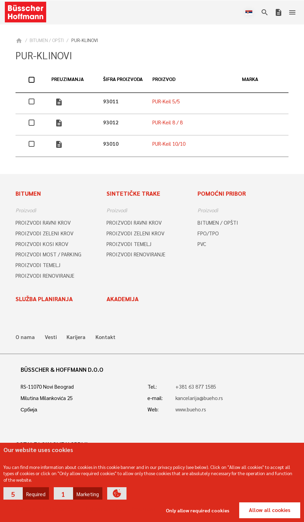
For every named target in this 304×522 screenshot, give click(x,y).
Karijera (76, 337)
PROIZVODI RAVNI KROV (43, 222)
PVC (201, 243)
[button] (26, 493)
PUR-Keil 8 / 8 (167, 122)
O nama (25, 337)
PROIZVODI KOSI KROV (42, 243)
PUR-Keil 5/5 (166, 101)
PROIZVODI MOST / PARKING (48, 254)
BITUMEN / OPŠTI (47, 40)
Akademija (123, 299)
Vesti (51, 337)
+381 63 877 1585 (195, 386)
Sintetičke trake (133, 193)
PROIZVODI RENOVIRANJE (45, 275)
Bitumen (28, 193)
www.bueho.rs (190, 409)
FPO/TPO (208, 233)
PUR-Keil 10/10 (168, 143)
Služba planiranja (44, 299)
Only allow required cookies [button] (197, 510)
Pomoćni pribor (221, 193)
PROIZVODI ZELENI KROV (44, 233)
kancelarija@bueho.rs (199, 398)
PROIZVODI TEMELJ (38, 265)
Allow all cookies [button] (269, 509)
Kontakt (105, 337)
